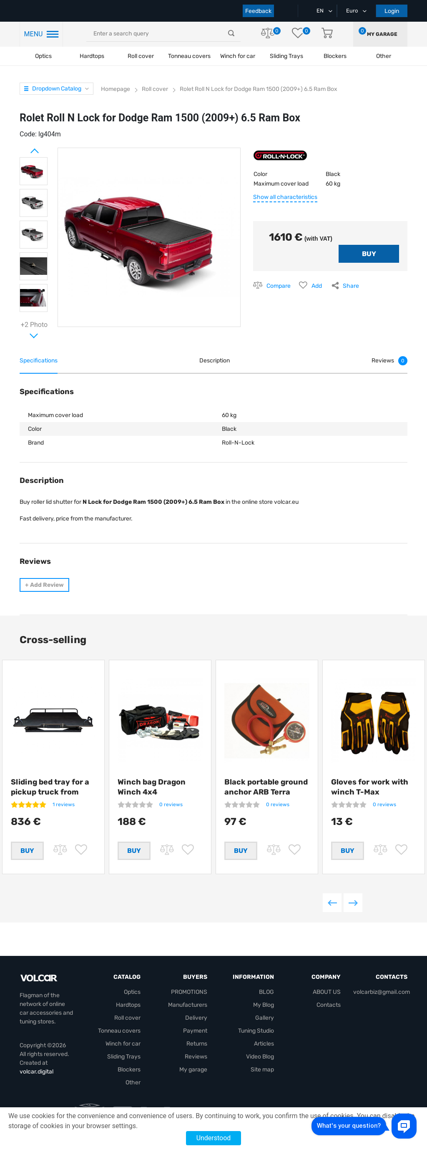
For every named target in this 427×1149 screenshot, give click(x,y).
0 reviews (171, 804)
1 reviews (64, 804)
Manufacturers (187, 1013)
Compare (278, 285)
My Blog (263, 1013)
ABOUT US (327, 1000)
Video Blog (260, 1065)
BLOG (266, 1000)
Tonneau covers (189, 56)
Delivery (196, 1026)
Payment (195, 1039)
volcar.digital (36, 1080)
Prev (24, 147)
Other (133, 1091)
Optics (43, 56)
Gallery (264, 1026)
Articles (264, 1052)
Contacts (328, 1013)
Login (391, 11)
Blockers (129, 1078)
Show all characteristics (285, 197)
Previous (332, 911)
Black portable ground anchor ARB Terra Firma (266, 792)
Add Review (44, 584)
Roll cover (141, 56)
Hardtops (92, 56)
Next (24, 332)
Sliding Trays (286, 56)
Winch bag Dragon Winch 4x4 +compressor (152, 792)
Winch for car (237, 56)
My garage (382, 34)
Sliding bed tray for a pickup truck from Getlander (50, 792)
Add (316, 285)
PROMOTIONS (189, 1000)
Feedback (258, 11)
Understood (213, 1138)
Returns (196, 1052)
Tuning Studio (256, 1039)
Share (351, 285)
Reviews (196, 1065)
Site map (262, 1078)
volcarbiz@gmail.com (381, 1000)
